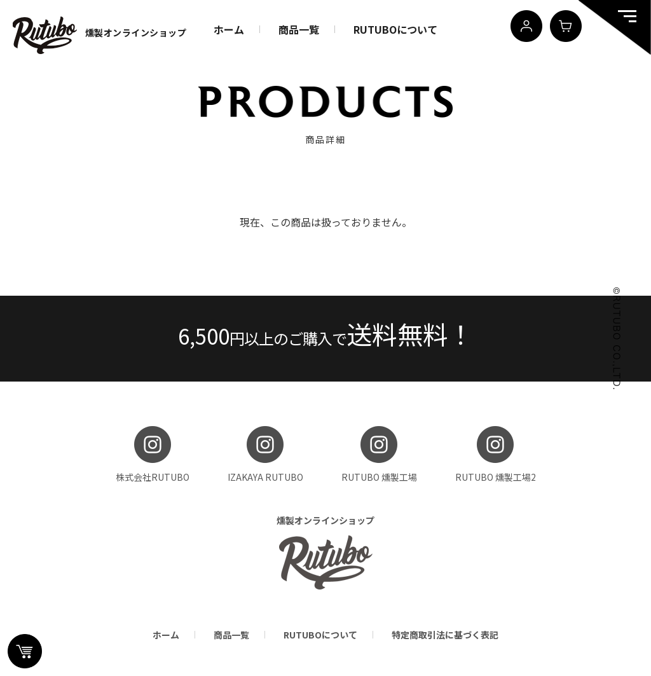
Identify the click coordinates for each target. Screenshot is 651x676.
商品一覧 (298, 29)
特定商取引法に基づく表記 (445, 634)
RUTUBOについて (395, 29)
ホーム (229, 29)
